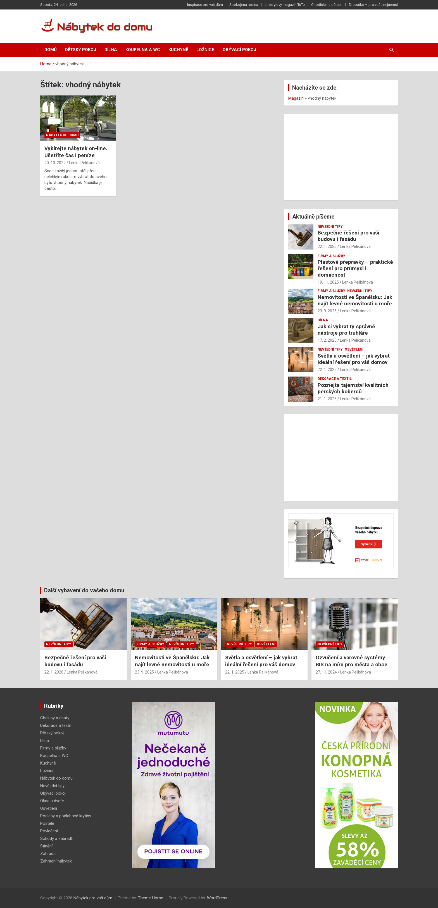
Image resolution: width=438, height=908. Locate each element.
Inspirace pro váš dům (205, 5)
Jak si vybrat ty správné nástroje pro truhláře (346, 329)
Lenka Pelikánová (84, 162)
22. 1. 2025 (327, 369)
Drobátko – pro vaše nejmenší (373, 5)
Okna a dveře (52, 800)
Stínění (46, 846)
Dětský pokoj (80, 49)
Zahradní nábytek (56, 861)
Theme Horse (150, 897)
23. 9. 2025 (327, 311)
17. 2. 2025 (327, 340)
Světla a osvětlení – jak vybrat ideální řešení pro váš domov (354, 359)
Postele (47, 823)
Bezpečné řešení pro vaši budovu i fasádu (348, 235)
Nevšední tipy (330, 227)
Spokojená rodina (243, 5)
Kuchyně (178, 49)
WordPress (217, 897)
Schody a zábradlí (56, 838)
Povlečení (49, 830)
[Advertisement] (341, 157)
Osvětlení (354, 349)
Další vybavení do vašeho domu (84, 590)
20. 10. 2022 (55, 162)
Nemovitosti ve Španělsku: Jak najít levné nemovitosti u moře (355, 300)
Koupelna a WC (142, 49)
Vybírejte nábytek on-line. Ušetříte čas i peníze (75, 152)
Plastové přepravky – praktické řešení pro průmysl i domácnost (355, 268)
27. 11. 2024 (326, 672)
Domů (50, 49)
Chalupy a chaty (54, 717)
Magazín (296, 98)
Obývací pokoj (239, 49)
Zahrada (48, 853)
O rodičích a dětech (326, 5)
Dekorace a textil (335, 379)
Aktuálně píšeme (313, 216)
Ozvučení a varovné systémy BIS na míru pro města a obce (351, 661)
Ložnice (205, 49)
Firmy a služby (331, 256)
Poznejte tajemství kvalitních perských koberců (353, 388)
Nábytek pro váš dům (92, 897)
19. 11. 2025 (328, 282)
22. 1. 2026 (327, 246)
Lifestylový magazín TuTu (285, 5)
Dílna (110, 49)
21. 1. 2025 (327, 399)
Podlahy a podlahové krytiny (65, 815)
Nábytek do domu (62, 135)
